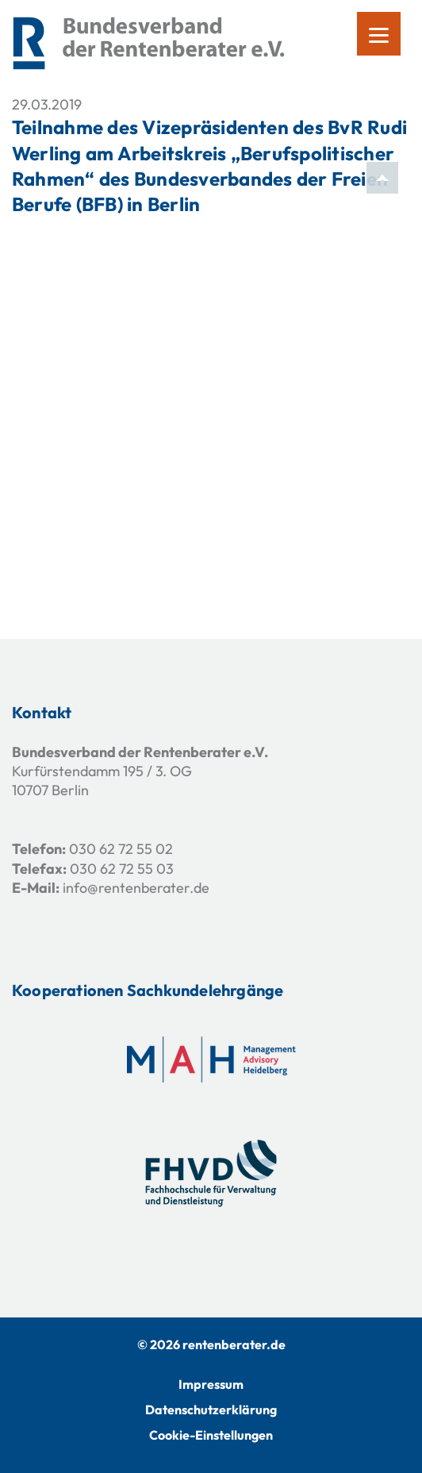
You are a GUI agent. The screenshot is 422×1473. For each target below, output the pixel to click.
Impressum (211, 1384)
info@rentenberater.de (136, 888)
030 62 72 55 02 (121, 849)
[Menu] (379, 34)
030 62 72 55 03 (122, 869)
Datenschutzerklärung (211, 1409)
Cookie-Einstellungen (211, 1435)
